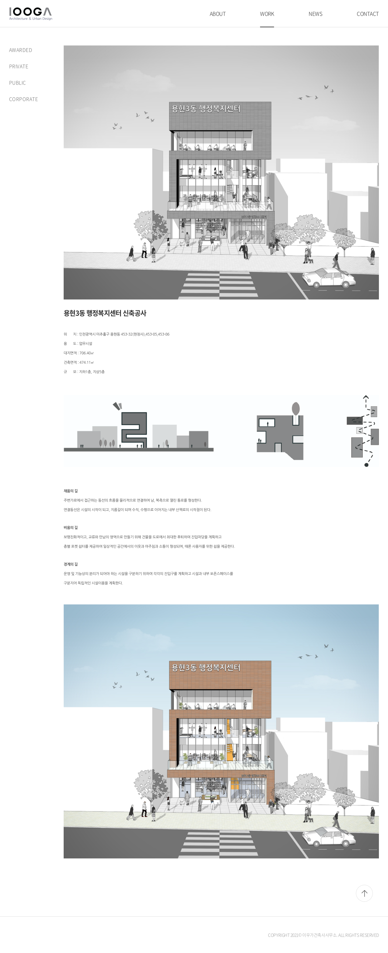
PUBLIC (17, 81)
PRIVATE (18, 65)
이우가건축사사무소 (30, 13)
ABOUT (218, 13)
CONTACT (368, 13)
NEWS (315, 13)
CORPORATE (23, 98)
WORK (267, 13)
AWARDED (20, 49)
